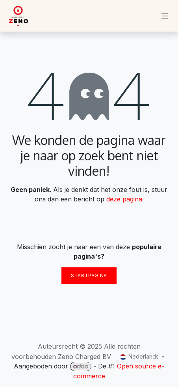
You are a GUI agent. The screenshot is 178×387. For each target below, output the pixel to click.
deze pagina (124, 199)
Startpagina (89, 275)
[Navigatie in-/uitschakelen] (165, 16)
